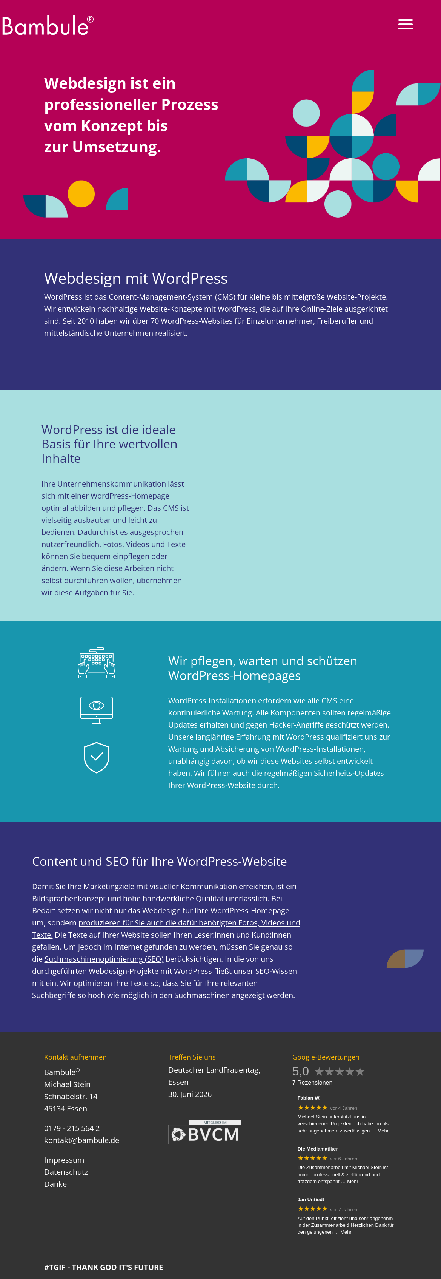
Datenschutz (66, 1172)
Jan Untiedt (311, 1199)
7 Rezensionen (312, 1083)
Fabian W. (309, 1098)
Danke (55, 1184)
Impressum (64, 1160)
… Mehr (380, 1131)
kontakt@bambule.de (81, 1140)
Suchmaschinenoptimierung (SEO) (104, 959)
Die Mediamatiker (318, 1149)
